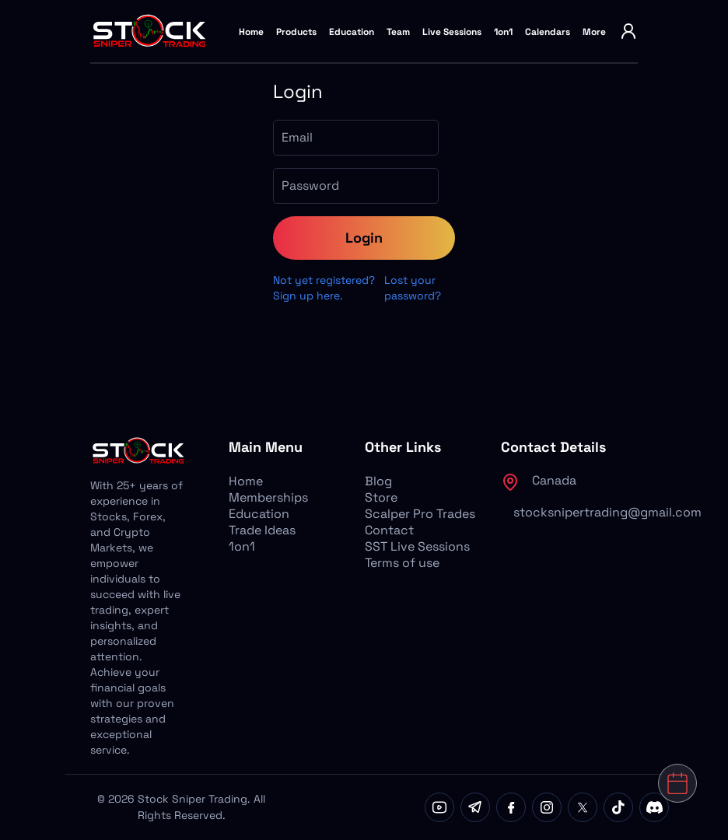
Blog (378, 481)
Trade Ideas (262, 530)
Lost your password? (412, 288)
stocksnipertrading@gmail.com (607, 512)
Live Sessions (451, 32)
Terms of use (402, 563)
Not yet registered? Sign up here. (324, 288)
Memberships (268, 497)
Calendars (547, 32)
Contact (389, 530)
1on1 (503, 32)
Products (296, 32)
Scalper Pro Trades (420, 514)
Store (381, 497)
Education (351, 32)
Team (398, 32)
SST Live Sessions (417, 546)
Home (251, 32)
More (594, 32)
